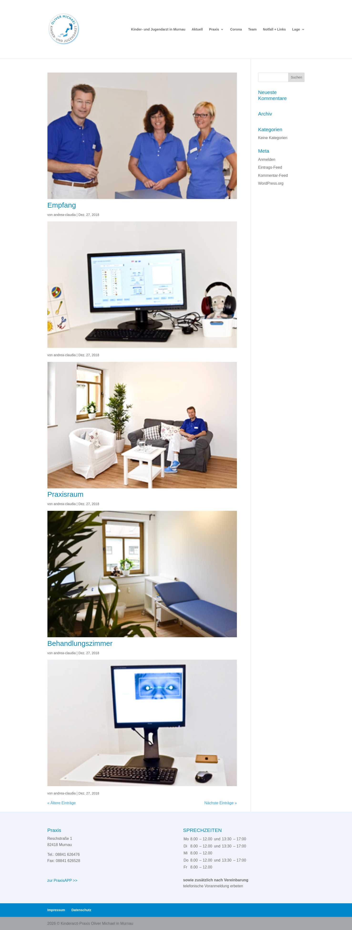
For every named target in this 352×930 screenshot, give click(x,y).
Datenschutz (81, 910)
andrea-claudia (65, 215)
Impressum (56, 910)
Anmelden (266, 159)
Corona (236, 29)
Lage (296, 29)
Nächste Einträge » (220, 803)
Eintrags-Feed (270, 167)
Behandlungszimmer (79, 643)
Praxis (214, 29)
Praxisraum (65, 494)
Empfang (61, 205)
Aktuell (197, 29)
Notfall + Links (274, 29)
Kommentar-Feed (273, 175)
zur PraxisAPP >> (62, 880)
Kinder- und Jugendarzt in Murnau (158, 29)
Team (252, 29)
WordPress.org (270, 183)
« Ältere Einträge (61, 803)
